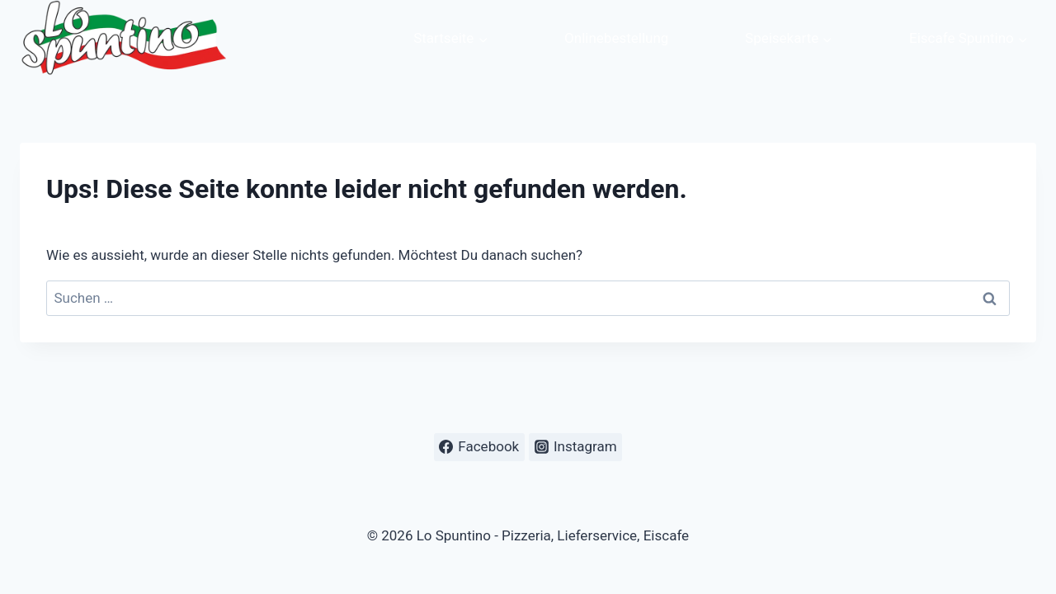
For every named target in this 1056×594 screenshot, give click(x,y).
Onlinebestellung (616, 38)
